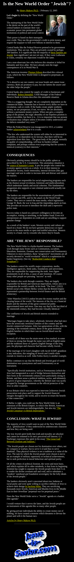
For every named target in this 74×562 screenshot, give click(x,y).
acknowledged (20, 129)
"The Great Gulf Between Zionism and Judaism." (33, 440)
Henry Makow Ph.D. (29, 10)
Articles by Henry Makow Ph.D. (21, 520)
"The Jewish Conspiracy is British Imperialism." (34, 409)
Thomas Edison (35, 72)
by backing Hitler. (33, 486)
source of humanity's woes (22, 165)
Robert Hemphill (25, 94)
